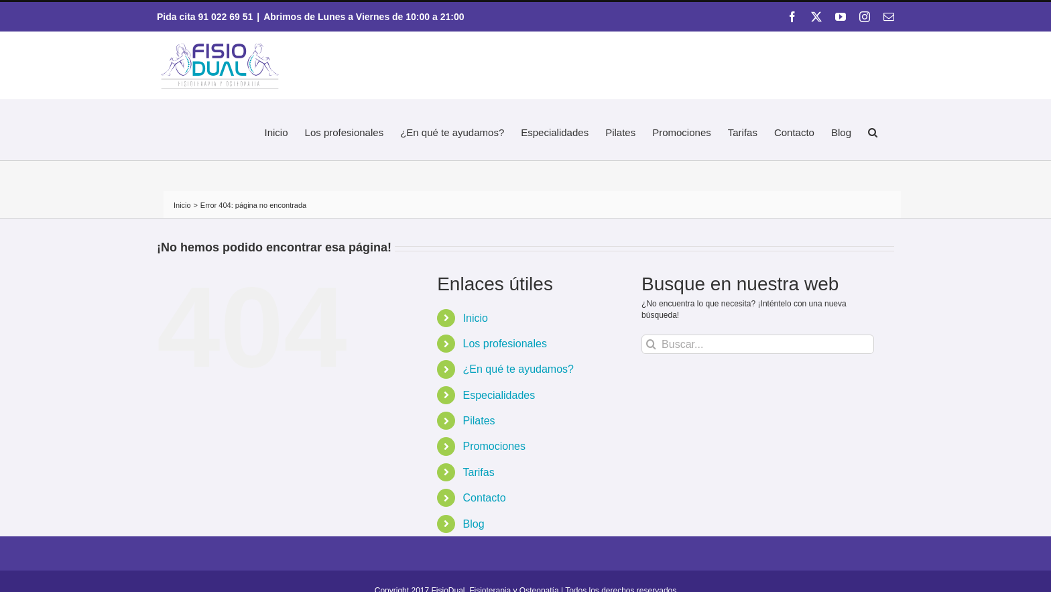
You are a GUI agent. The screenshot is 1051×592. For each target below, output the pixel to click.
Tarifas (479, 472)
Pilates (479, 420)
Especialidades (499, 395)
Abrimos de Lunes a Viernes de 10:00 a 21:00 (363, 16)
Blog (474, 524)
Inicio (475, 318)
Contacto (484, 498)
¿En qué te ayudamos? (518, 369)
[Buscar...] (757, 344)
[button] (872, 130)
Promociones (494, 446)
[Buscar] (651, 344)
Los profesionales (505, 343)
